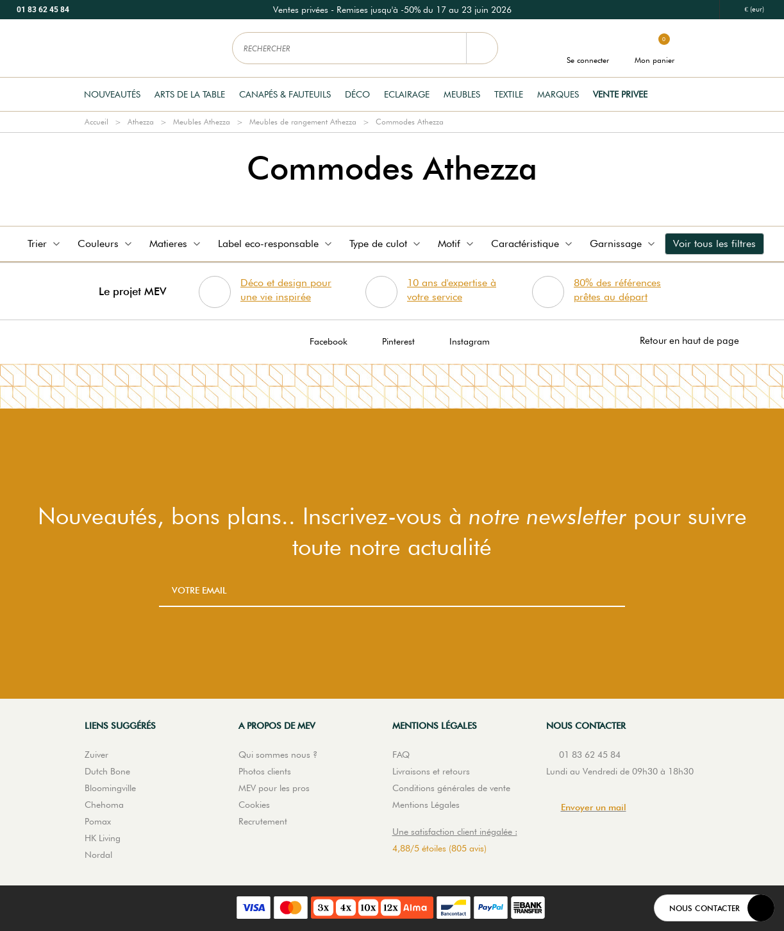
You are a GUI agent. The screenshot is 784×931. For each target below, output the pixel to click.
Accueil (96, 121)
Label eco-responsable (276, 243)
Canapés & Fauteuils (285, 94)
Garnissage (623, 243)
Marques (558, 94)
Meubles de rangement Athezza (302, 121)
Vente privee (620, 94)
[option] (392, 9)
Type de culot (385, 243)
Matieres (176, 243)
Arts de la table (189, 94)
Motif (457, 243)
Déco (357, 94)
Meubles (462, 94)
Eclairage (407, 94)
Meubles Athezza (201, 121)
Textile (508, 94)
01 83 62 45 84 (43, 9)
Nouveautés (112, 94)
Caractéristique (532, 243)
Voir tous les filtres (714, 243)
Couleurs (106, 243)
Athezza (141, 121)
